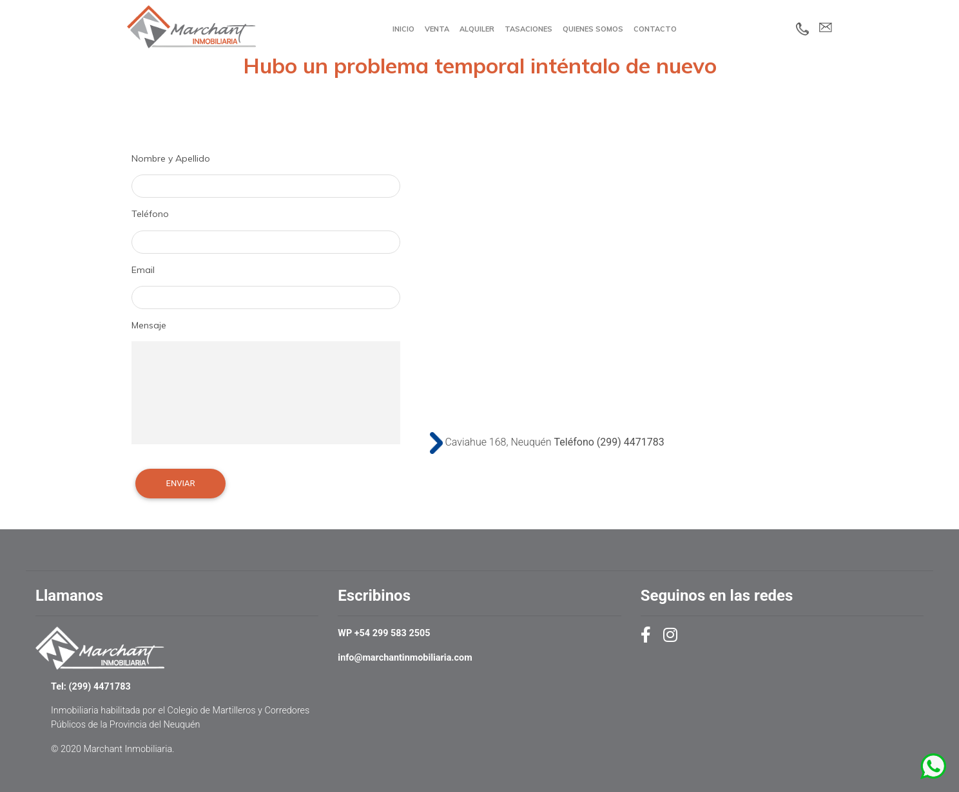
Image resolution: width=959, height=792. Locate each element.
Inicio (403, 28)
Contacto (655, 28)
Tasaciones (528, 28)
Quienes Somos (593, 28)
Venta (437, 28)
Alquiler (477, 28)
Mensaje (148, 325)
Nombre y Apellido (170, 158)
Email (143, 270)
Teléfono (150, 214)
